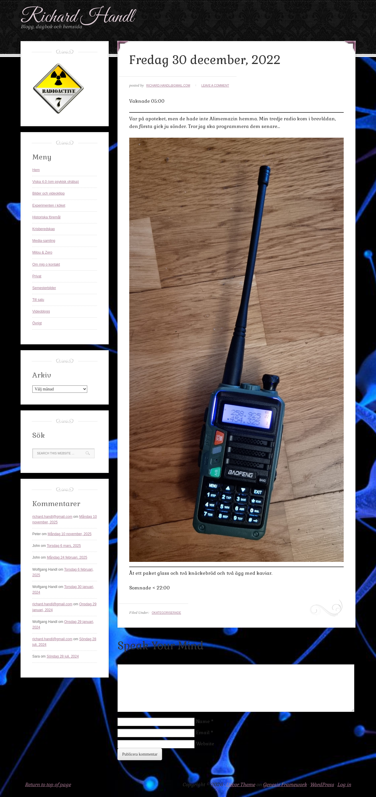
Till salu (38, 300)
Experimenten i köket (48, 205)
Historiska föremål (46, 217)
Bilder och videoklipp (48, 193)
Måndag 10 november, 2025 (69, 534)
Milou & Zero (42, 252)
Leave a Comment (215, 85)
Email (202, 732)
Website (205, 744)
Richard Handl (77, 17)
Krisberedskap (43, 229)
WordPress (322, 784)
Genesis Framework (285, 784)
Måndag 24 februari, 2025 (67, 557)
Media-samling (43, 241)
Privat (36, 276)
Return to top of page (48, 784)
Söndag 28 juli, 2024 (63, 656)
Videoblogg (41, 311)
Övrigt (37, 323)
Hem (36, 170)
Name (203, 721)
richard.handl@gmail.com (168, 85)
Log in (344, 784)
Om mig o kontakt (46, 264)
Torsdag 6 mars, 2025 (64, 546)
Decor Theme (240, 784)
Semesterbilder (44, 288)
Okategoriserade (166, 612)
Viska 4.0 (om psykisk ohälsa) (55, 182)
